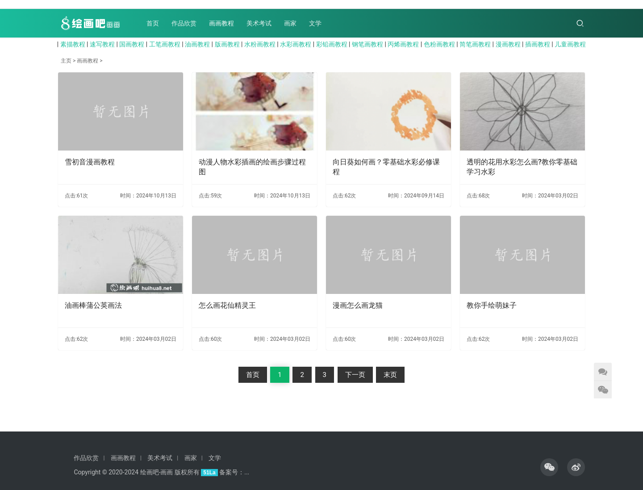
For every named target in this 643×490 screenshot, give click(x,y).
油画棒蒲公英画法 (93, 305)
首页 (152, 23)
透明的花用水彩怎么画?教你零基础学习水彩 (522, 167)
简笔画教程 (475, 44)
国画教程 (131, 44)
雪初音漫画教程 (90, 162)
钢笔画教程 (367, 44)
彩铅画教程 (331, 44)
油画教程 (197, 44)
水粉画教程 (260, 44)
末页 (390, 375)
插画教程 (537, 44)
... (246, 472)
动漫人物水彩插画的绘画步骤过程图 (252, 167)
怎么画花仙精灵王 (227, 305)
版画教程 (227, 44)
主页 (66, 61)
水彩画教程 (295, 44)
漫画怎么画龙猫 (358, 305)
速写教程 (102, 44)
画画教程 (221, 23)
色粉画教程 (439, 44)
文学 (315, 23)
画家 (290, 23)
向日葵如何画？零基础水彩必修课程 (386, 167)
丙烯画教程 (403, 44)
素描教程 (72, 44)
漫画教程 (508, 44)
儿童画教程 (570, 44)
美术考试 (258, 23)
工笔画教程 (164, 44)
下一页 (355, 375)
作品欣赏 (183, 23)
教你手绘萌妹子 (492, 305)
